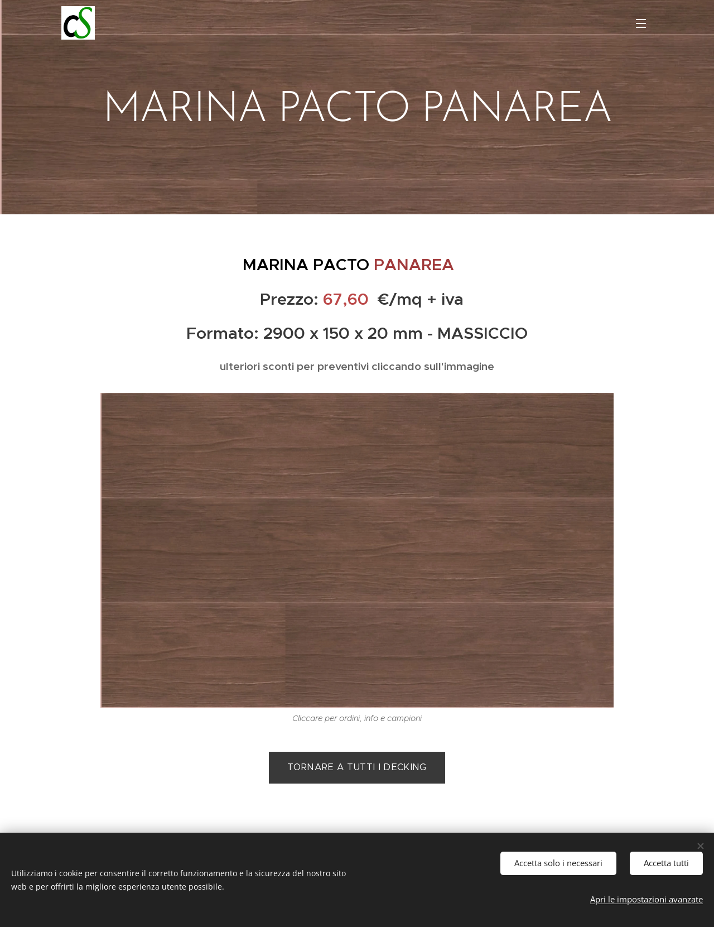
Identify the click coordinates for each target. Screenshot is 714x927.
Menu (641, 23)
